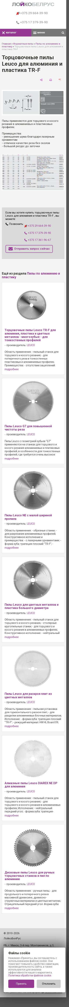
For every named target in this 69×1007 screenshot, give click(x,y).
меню (39, 32)
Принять (21, 983)
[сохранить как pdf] (60, 80)
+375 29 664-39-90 (32, 13)
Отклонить (49, 983)
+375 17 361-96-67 (37, 240)
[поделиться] (41, 80)
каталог (9, 32)
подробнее (12, 369)
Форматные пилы (23, 43)
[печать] (50, 80)
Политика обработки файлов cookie (29, 975)
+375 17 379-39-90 (32, 22)
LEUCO (31, 345)
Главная (6, 43)
